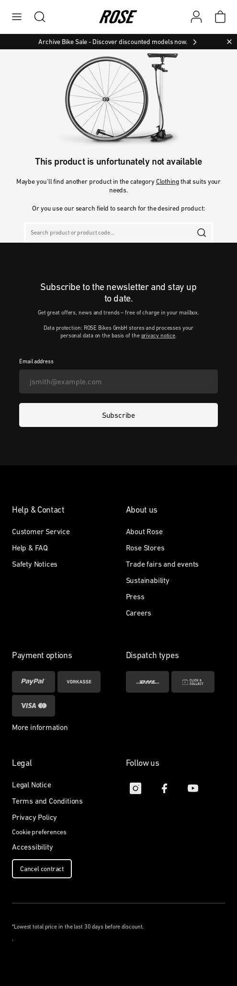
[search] (35, 17)
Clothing (167, 181)
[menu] (17, 17)
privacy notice (158, 335)
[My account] (196, 17)
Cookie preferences (39, 832)
